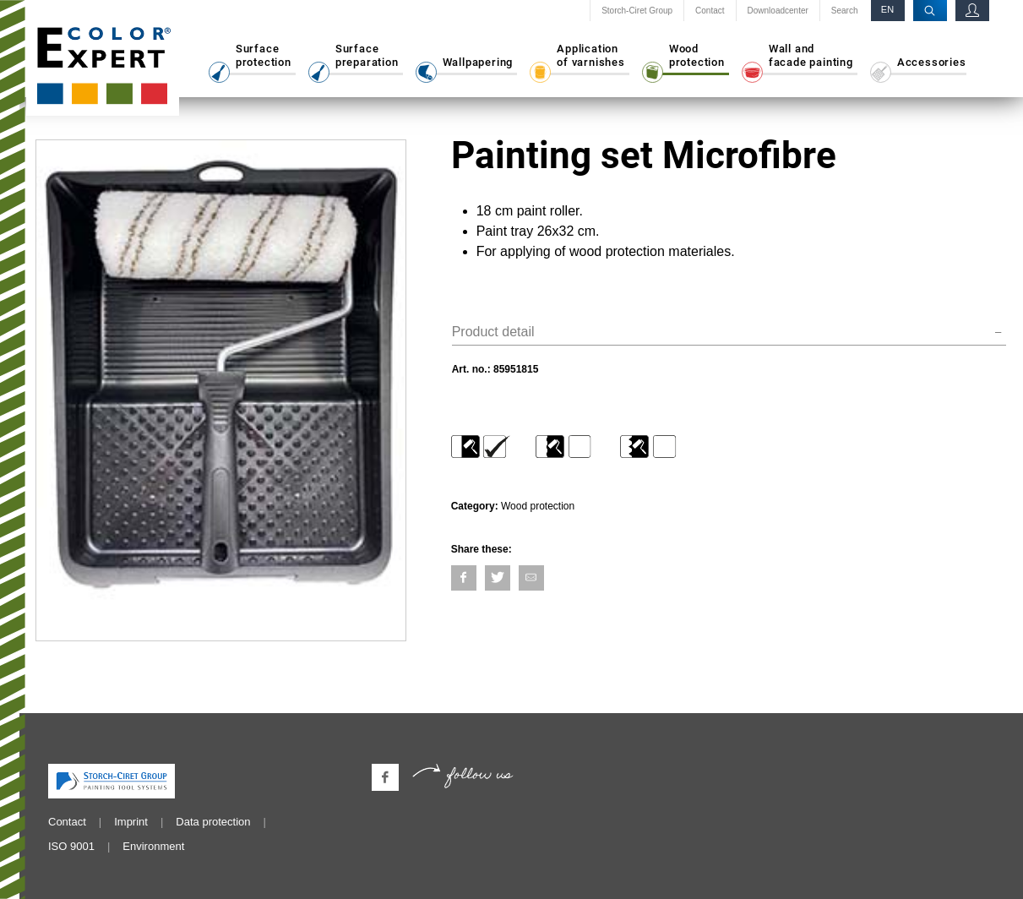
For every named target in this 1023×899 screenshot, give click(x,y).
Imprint (131, 821)
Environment (153, 846)
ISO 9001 (71, 846)
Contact (709, 11)
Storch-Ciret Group (636, 11)
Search (844, 11)
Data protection (213, 821)
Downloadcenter (778, 11)
